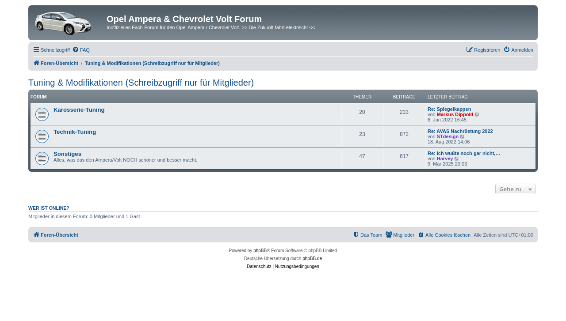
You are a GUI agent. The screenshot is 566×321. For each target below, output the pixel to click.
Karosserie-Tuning (79, 109)
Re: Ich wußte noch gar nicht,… (464, 153)
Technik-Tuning (75, 131)
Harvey (445, 158)
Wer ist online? (48, 208)
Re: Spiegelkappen (449, 109)
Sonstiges (67, 154)
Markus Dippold (455, 114)
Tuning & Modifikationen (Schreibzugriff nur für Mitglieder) (141, 82)
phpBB (260, 250)
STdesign (448, 136)
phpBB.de (312, 258)
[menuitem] (81, 50)
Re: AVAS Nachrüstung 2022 (460, 131)
